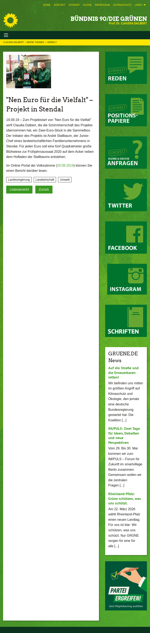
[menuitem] (47, 5)
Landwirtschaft (45, 179)
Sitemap (74, 5)
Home (47, 5)
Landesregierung (19, 179)
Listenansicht (19, 189)
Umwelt (52, 42)
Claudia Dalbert (14, 42)
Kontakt (59, 5)
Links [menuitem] (138, 5)
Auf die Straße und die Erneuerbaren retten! (123, 372)
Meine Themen (36, 42)
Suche (87, 5)
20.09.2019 (65, 165)
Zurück (44, 189)
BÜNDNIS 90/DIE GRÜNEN (108, 18)
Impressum (102, 5)
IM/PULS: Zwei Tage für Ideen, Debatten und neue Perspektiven (124, 435)
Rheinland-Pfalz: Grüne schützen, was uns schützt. (124, 498)
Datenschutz (122, 5)
